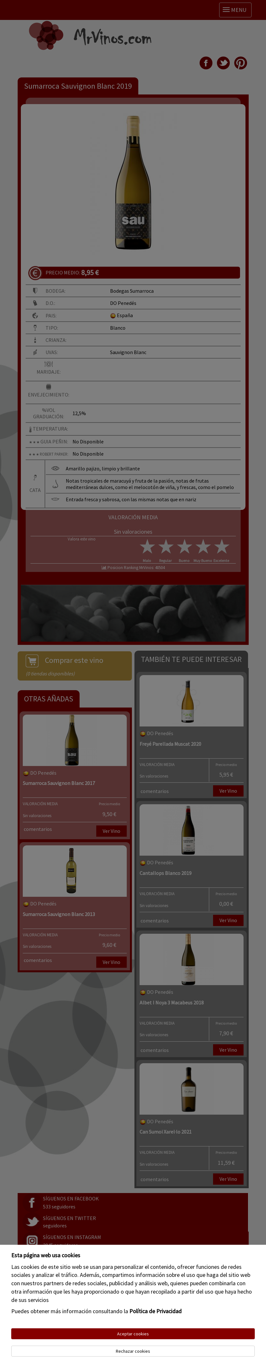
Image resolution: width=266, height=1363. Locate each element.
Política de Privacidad (155, 1311)
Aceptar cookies (133, 1334)
